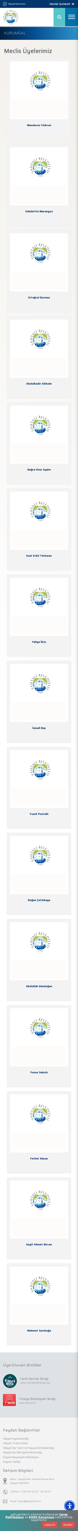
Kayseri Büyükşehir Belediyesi (21, 1457)
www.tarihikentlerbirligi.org (35, 1383)
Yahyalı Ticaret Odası (15, 1443)
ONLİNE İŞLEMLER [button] (62, 4)
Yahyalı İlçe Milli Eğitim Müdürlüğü (22, 1452)
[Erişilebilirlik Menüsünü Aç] (69, 1505)
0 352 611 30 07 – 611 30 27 (35, 1491)
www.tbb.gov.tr (27, 1403)
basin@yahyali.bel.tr (29, 1501)
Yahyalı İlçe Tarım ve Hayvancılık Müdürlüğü (28, 1448)
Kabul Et (49, 1525)
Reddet (67, 1525)
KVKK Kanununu (41, 1517)
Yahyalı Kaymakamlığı (16, 1439)
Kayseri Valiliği (11, 1462)
